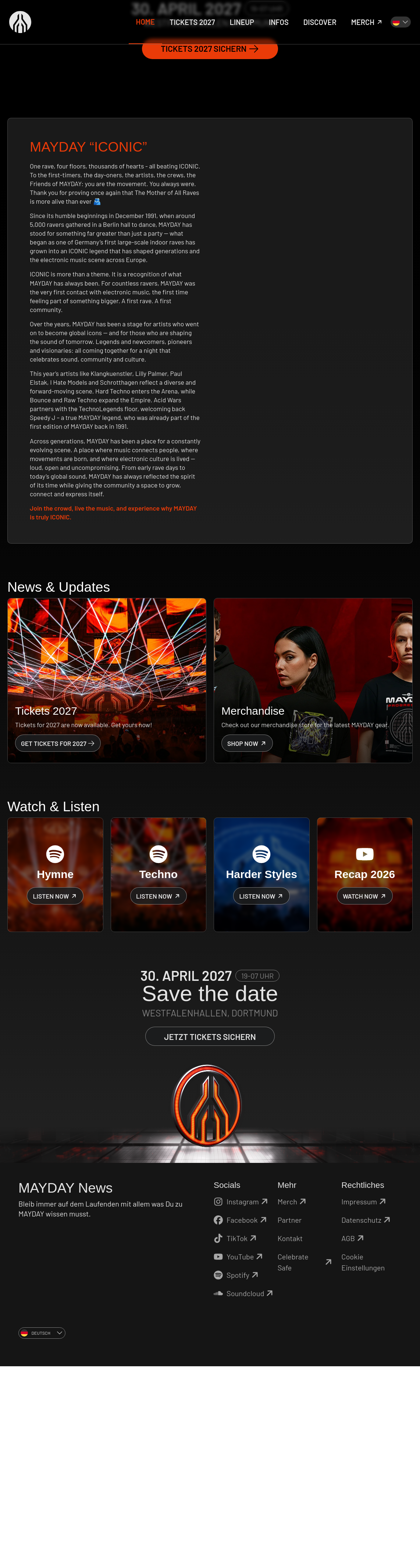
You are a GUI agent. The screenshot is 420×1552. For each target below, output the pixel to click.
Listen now (55, 1081)
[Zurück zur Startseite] (20, 22)
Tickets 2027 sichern (210, 234)
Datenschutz (366, 1405)
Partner (290, 1405)
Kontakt (290, 1423)
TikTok (236, 1423)
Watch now (365, 1081)
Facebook (241, 1405)
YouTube (239, 1442)
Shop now (247, 929)
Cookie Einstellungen (363, 1448)
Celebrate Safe (306, 1448)
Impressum (364, 1387)
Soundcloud (244, 1478)
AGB (353, 1423)
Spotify (237, 1460)
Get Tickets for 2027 (58, 929)
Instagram (242, 1387)
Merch (293, 1387)
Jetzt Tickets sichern (210, 1222)
